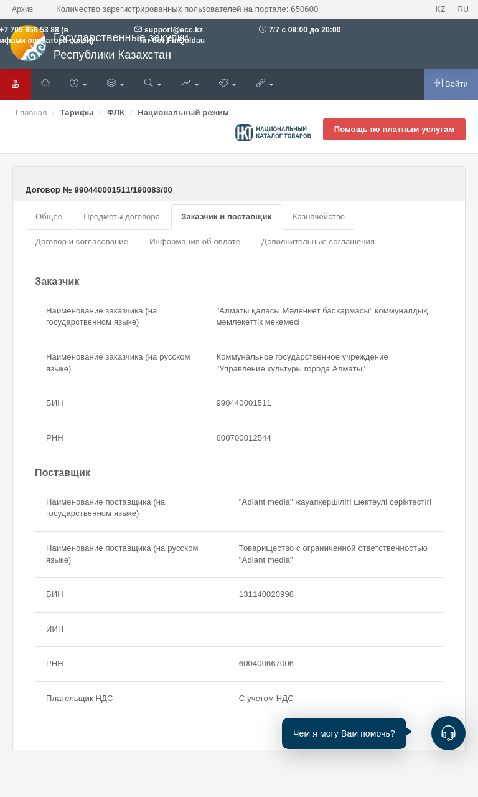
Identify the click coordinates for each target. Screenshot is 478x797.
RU (463, 9)
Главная (31, 112)
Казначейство (319, 216)
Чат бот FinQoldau (169, 40)
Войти (451, 83)
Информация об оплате (194, 241)
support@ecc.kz (173, 30)
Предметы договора (121, 216)
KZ (441, 9)
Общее (48, 216)
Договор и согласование (81, 241)
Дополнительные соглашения (318, 241)
